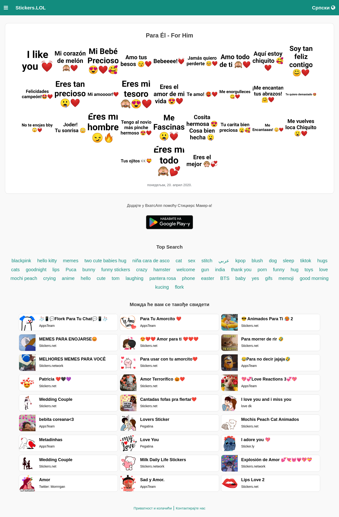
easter (207, 278)
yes (255, 278)
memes (70, 260)
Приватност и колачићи (152, 508)
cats (16, 269)
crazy (141, 269)
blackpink (21, 260)
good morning (314, 278)
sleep (288, 260)
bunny (88, 269)
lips (56, 269)
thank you (241, 269)
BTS (225, 278)
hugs (322, 260)
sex (191, 260)
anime (68, 278)
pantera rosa (162, 278)
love (323, 269)
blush (257, 260)
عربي (223, 260)
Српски (323, 7)
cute (101, 278)
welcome (186, 269)
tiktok (305, 260)
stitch (206, 260)
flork (179, 287)
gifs (268, 278)
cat (179, 260)
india (220, 269)
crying (50, 278)
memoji (286, 278)
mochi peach (23, 278)
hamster (161, 269)
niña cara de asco (151, 260)
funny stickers (116, 269)
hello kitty (47, 260)
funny (279, 269)
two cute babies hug (105, 260)
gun (205, 269)
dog (273, 260)
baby (240, 278)
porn (262, 269)
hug (294, 269)
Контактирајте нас (191, 508)
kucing (162, 287)
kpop (240, 260)
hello (86, 278)
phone (188, 278)
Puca (71, 269)
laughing (135, 278)
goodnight (37, 269)
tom (115, 278)
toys (309, 269)
